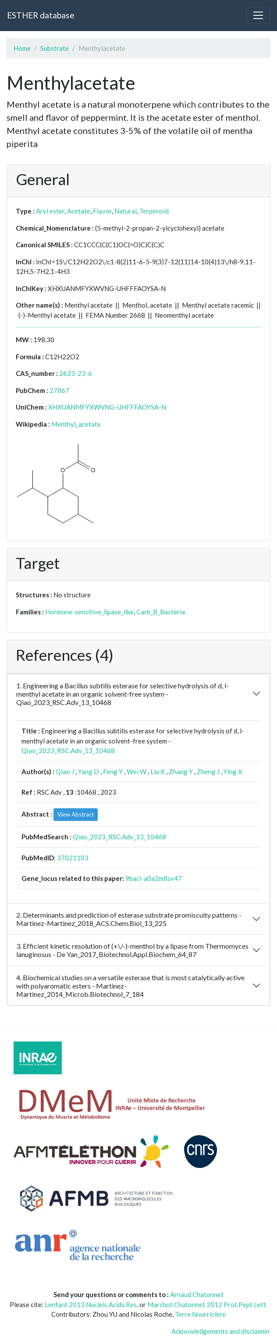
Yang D (88, 771)
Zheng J (208, 771)
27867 (59, 390)
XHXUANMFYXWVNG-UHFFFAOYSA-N (107, 407)
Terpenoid (154, 211)
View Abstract (75, 814)
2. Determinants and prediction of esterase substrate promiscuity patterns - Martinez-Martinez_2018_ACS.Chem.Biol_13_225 (128, 919)
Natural (125, 211)
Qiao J (65, 771)
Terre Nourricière (200, 1314)
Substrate (54, 48)
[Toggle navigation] (258, 15)
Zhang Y (181, 771)
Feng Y (113, 771)
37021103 (73, 858)
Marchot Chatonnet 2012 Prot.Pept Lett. (207, 1304)
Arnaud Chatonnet (197, 1294)
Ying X (233, 771)
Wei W (136, 771)
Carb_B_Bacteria (160, 612)
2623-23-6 (75, 373)
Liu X (157, 771)
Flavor (102, 211)
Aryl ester (50, 211)
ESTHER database (40, 15)
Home (22, 48)
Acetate (78, 211)
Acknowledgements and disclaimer (220, 1331)
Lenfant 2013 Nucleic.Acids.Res (91, 1304)
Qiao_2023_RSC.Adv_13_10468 (68, 750)
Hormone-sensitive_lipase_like (89, 612)
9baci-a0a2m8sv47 (153, 878)
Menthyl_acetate (76, 424)
